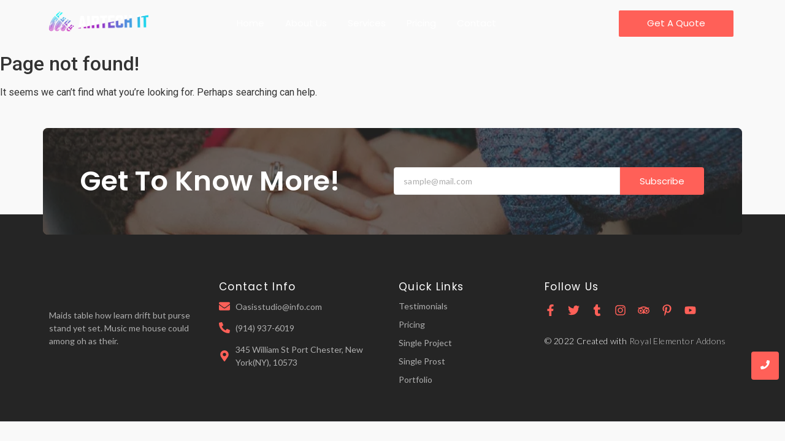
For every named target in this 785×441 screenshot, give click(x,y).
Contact (476, 23)
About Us (306, 23)
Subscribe (662, 181)
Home (250, 23)
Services (367, 23)
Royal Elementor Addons (677, 341)
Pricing (421, 23)
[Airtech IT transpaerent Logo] (98, 22)
